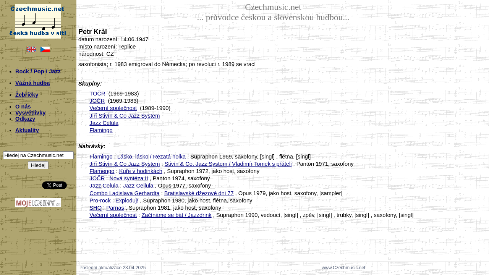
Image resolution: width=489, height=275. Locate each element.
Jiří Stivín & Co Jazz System (124, 116)
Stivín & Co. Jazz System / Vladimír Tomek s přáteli (228, 164)
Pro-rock (99, 200)
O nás (23, 107)
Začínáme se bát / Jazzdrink (176, 215)
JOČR (97, 101)
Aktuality (27, 130)
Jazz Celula (103, 123)
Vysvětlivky (30, 113)
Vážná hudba (32, 83)
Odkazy (25, 119)
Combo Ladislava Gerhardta (124, 193)
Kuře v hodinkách (140, 171)
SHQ (95, 208)
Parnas (115, 208)
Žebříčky (26, 95)
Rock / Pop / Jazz (38, 71)
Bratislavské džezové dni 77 (199, 193)
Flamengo (101, 171)
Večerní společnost (113, 108)
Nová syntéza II (128, 178)
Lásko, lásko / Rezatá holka (151, 157)
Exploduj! (126, 200)
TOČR (97, 94)
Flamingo (100, 130)
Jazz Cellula (138, 186)
